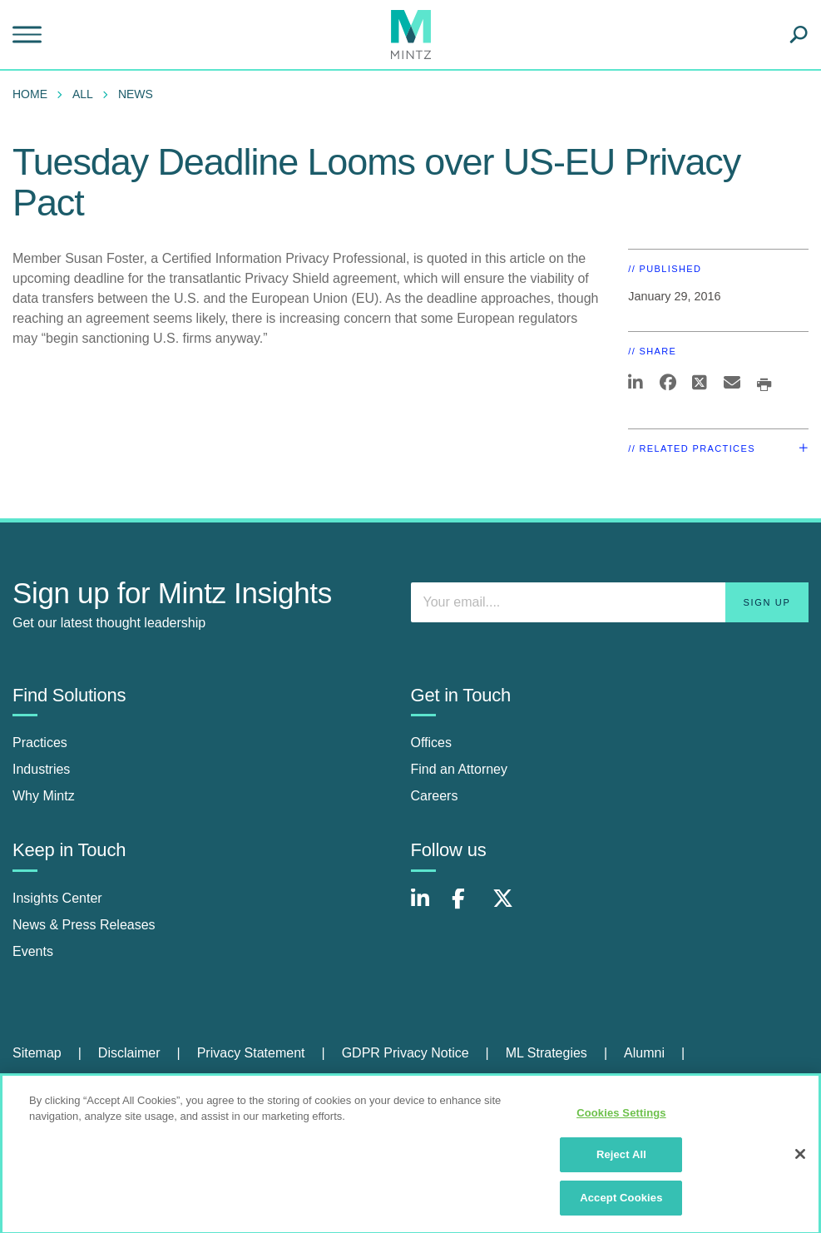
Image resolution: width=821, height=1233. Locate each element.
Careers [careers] (434, 796)
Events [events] (32, 951)
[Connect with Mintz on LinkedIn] (427, 907)
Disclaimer (129, 1053)
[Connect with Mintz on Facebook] (468, 907)
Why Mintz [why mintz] (43, 796)
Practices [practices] (39, 742)
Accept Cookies (621, 1204)
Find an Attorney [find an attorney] (459, 769)
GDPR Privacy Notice (405, 1053)
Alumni (644, 1053)
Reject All (621, 1161)
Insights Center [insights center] (57, 898)
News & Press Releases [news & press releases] (84, 925)
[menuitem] (34, 94)
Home (29, 94)
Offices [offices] (432, 742)
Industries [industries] (41, 769)
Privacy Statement (251, 1053)
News (135, 94)
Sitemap (37, 1053)
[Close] (800, 1159)
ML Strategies (546, 1053)
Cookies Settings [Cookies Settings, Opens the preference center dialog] (621, 1118)
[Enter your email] (610, 602)
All (82, 94)
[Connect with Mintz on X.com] (509, 907)
